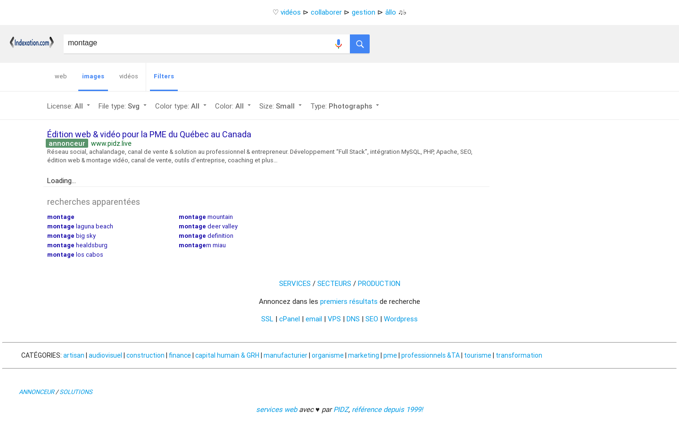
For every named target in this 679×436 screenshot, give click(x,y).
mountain (206, 217)
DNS (353, 318)
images (93, 76)
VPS (334, 318)
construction (145, 355)
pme (390, 355)
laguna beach (80, 226)
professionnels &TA (430, 355)
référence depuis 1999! (387, 409)
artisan (73, 355)
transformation (519, 355)
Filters (164, 76)
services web (276, 409)
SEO (371, 318)
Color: (234, 105)
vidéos (291, 12)
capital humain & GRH (227, 355)
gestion (363, 12)
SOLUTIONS (75, 392)
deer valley (208, 226)
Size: (281, 105)
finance (180, 355)
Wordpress (401, 318)
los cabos (75, 255)
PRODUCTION (379, 283)
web (61, 76)
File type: (124, 105)
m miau (202, 245)
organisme (328, 355)
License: (69, 105)
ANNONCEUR (36, 392)
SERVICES (295, 283)
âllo (390, 12)
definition (206, 236)
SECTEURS (334, 283)
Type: (345, 105)
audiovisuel (105, 355)
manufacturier (285, 355)
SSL (267, 318)
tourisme (477, 355)
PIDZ (340, 409)
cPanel (289, 318)
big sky (71, 236)
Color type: (181, 105)
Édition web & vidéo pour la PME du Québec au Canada (149, 134)
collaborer (326, 12)
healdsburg (77, 245)
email (314, 318)
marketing (363, 355)
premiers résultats (349, 301)
